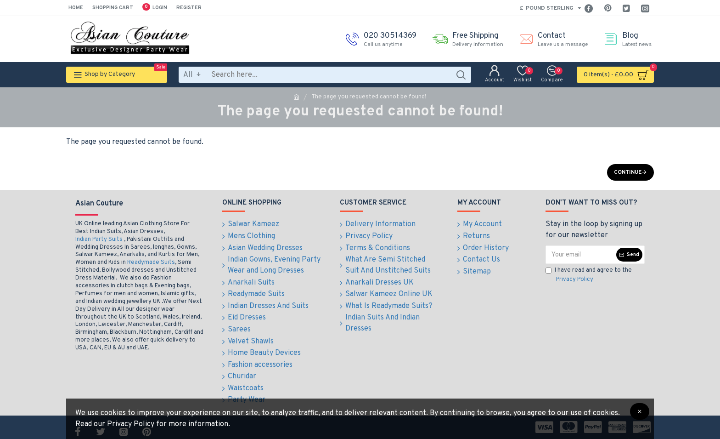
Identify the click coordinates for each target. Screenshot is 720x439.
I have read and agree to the (589, 275)
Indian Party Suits (99, 239)
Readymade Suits (151, 262)
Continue (627, 172)
